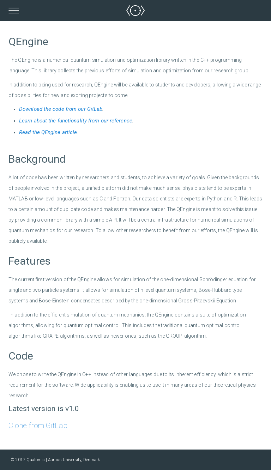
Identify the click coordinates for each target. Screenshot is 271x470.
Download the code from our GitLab (60, 109)
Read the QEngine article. (49, 132)
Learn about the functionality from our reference (75, 121)
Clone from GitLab (37, 425)
